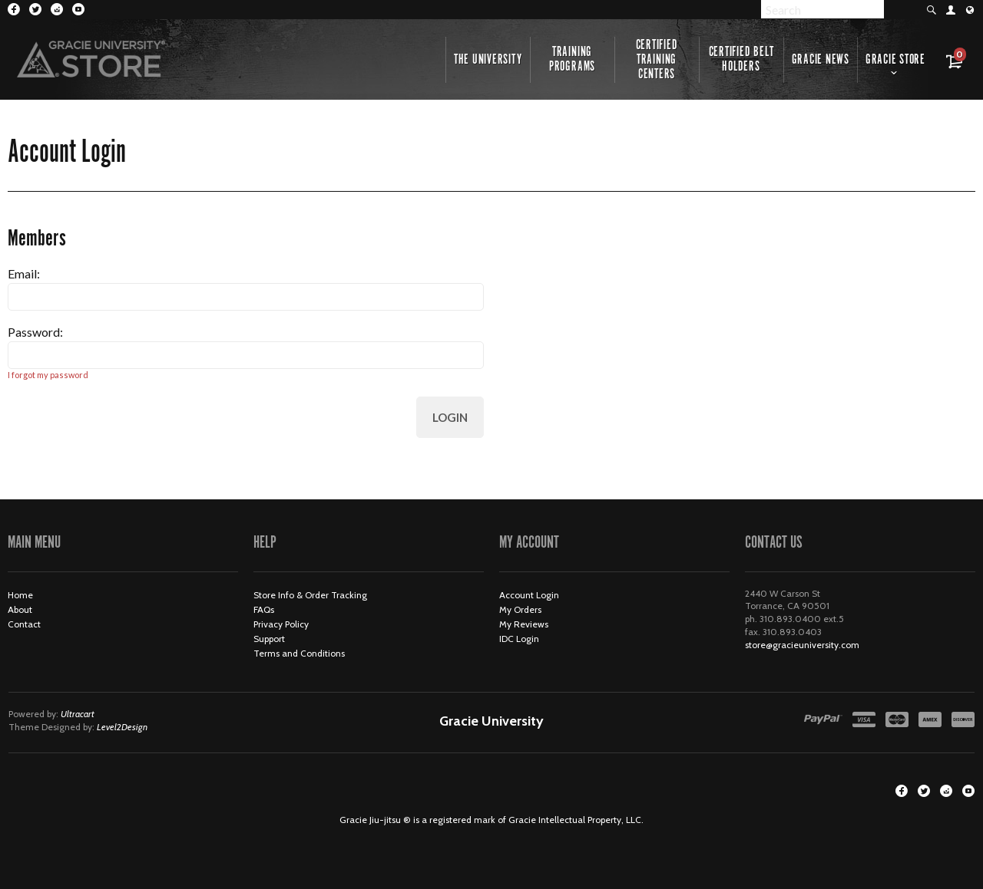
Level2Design (122, 727)
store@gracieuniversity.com (802, 644)
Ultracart (77, 713)
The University (488, 59)
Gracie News (820, 59)
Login (450, 417)
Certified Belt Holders (741, 59)
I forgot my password (48, 375)
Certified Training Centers (657, 60)
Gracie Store (895, 59)
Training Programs (572, 59)
